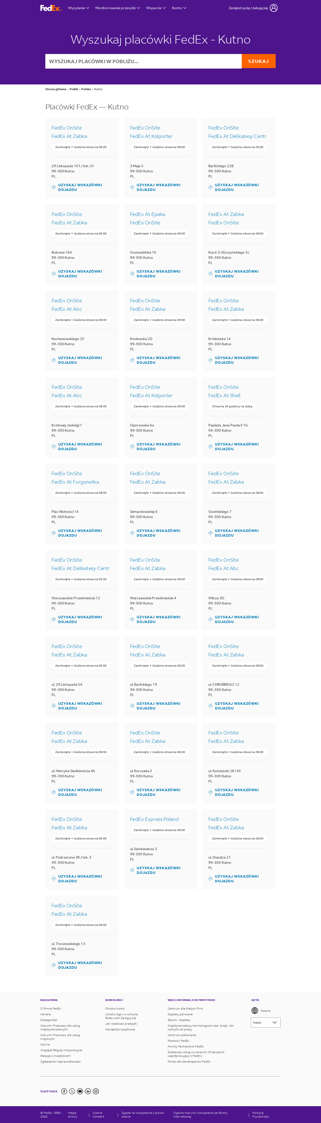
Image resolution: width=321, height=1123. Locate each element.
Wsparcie (156, 7)
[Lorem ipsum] (266, 1022)
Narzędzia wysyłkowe (120, 1029)
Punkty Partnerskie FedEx (186, 1046)
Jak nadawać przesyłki (121, 1023)
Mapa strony (72, 1114)
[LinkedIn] (88, 1091)
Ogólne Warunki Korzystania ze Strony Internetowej (200, 1114)
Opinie (45, 1044)
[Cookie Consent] (103, 1114)
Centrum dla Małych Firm (185, 1008)
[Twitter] (72, 1091)
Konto (179, 7)
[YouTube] (80, 1091)
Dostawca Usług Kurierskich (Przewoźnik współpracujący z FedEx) (196, 1054)
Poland (260, 1011)
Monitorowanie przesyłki (117, 7)
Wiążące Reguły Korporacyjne (61, 1050)
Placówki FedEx (178, 1041)
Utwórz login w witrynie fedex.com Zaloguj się (121, 1016)
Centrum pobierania (182, 1035)
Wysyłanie (78, 7)
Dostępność (48, 1020)
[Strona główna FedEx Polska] (51, 8)
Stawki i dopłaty (179, 1020)
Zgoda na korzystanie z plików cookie (142, 1114)
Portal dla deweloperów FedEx (189, 1061)
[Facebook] (64, 1091)
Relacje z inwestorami (55, 1056)
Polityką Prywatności (260, 1114)
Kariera (45, 1014)
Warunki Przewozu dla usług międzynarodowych (60, 1027)
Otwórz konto (115, 1008)
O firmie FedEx (50, 1008)
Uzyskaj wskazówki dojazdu (77, 187)
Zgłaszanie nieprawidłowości (60, 1061)
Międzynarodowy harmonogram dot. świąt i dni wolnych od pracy (201, 1027)
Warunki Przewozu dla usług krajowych (60, 1037)
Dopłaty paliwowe (180, 1014)
